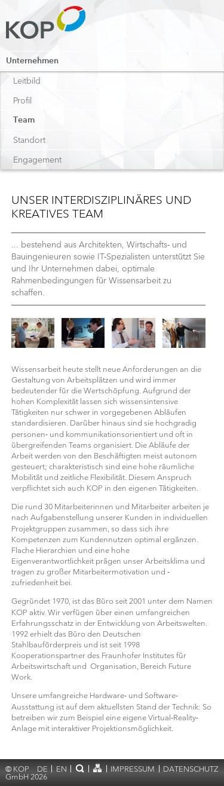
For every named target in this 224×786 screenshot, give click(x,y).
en (61, 769)
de (42, 769)
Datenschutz (191, 769)
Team (24, 120)
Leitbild (27, 80)
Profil (22, 100)
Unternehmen (32, 61)
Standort (29, 139)
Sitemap (97, 768)
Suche (79, 768)
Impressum (133, 769)
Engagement (37, 159)
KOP (49, 28)
